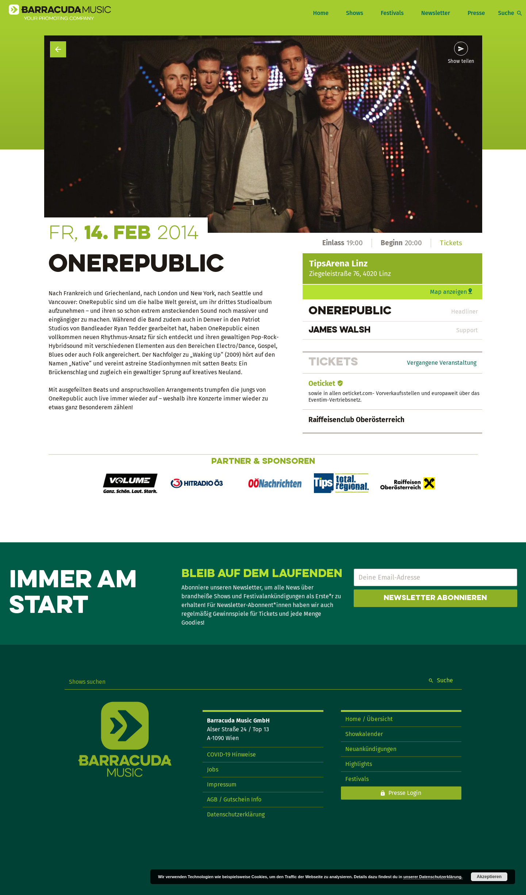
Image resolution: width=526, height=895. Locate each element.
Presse (476, 13)
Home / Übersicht (369, 719)
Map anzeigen (448, 291)
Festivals (392, 13)
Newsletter (435, 13)
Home (320, 13)
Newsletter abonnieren (435, 598)
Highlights (358, 764)
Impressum (222, 784)
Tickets (451, 243)
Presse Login (404, 792)
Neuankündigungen (370, 749)
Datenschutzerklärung (236, 814)
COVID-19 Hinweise (231, 754)
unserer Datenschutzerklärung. (432, 877)
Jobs (212, 769)
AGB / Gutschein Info (234, 799)
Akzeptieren (489, 876)
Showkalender (364, 734)
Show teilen (461, 61)
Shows (354, 13)
